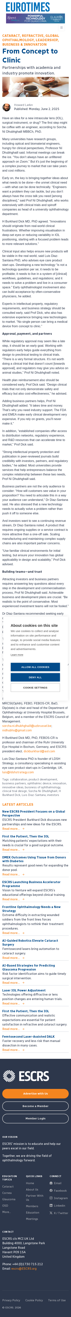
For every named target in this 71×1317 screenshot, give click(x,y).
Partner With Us (34, 1198)
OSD (5, 1205)
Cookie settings (35, 687)
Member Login (35, 1118)
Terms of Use (57, 1300)
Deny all (35, 677)
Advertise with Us (35, 1093)
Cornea (7, 1193)
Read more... (11, 829)
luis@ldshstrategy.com (18, 772)
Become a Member (35, 1106)
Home (30, 1183)
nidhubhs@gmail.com (17, 730)
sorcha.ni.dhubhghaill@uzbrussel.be (26, 726)
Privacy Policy (11, 1300)
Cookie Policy (34, 1300)
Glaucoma (8, 1199)
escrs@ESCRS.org (24, 1268)
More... (6, 1212)
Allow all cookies (35, 667)
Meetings (32, 1219)
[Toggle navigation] (61, 27)
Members (32, 1206)
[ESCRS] (28, 7)
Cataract (8, 1186)
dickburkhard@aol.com (39, 751)
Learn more (17, 654)
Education (32, 1212)
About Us (32, 1189)
